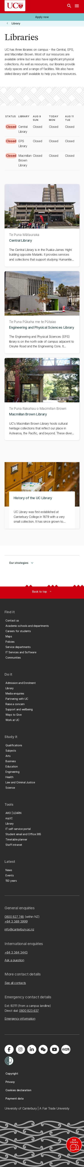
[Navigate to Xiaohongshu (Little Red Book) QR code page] (65, 1049)
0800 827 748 (14, 917)
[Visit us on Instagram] (20, 1049)
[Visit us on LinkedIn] (31, 1049)
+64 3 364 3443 (16, 952)
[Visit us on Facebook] (9, 1049)
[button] (42, 17)
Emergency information (20, 1018)
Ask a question (14, 960)
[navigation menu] (76, 7)
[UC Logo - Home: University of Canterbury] (15, 5)
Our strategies (21, 563)
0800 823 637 (29, 1011)
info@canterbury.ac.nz (19, 929)
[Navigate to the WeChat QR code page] (43, 1049)
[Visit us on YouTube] (54, 1049)
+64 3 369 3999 (16, 921)
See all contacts (15, 983)
